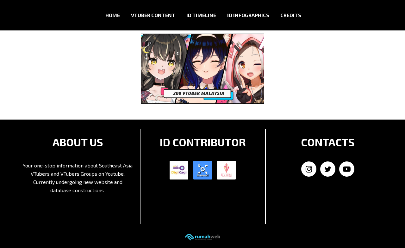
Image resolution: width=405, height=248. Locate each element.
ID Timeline (201, 15)
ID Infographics (248, 15)
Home (112, 15)
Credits (290, 15)
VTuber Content (153, 15)
